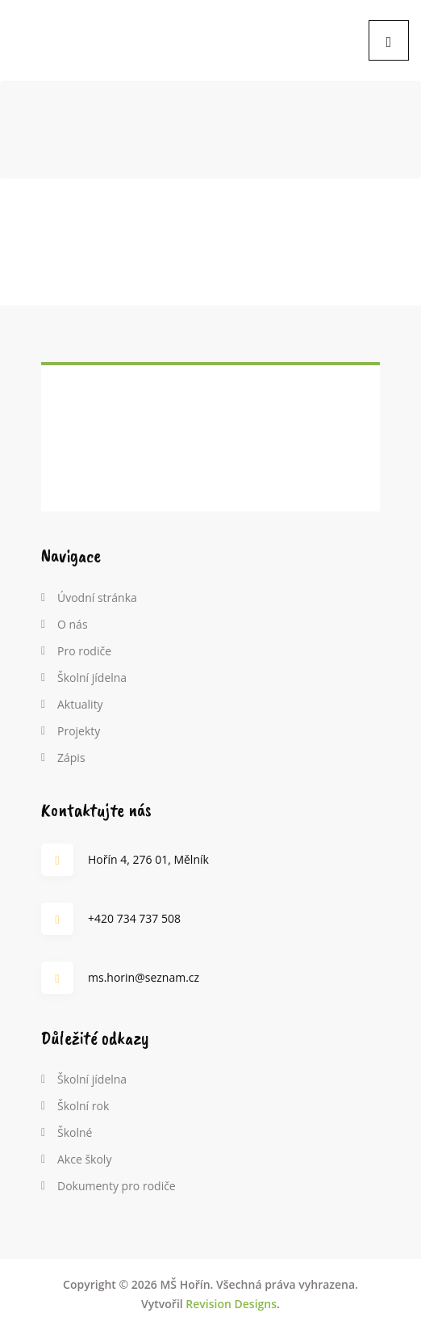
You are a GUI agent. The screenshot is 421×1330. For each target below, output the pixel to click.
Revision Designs (231, 1303)
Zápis (71, 757)
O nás (72, 624)
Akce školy (84, 1159)
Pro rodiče (84, 651)
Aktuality (80, 704)
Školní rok (83, 1105)
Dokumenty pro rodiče (116, 1185)
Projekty (78, 731)
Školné (74, 1132)
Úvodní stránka (97, 597)
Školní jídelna (92, 677)
